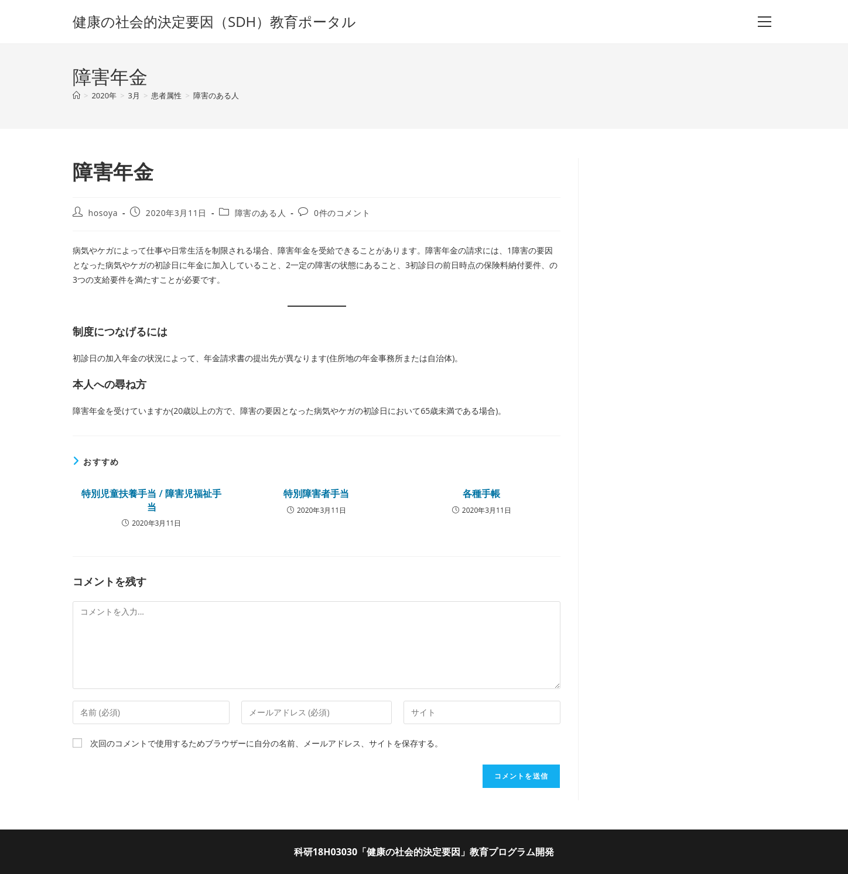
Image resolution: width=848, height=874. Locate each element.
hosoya (103, 212)
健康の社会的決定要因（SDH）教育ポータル (214, 21)
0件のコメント (342, 212)
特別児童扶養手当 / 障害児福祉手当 (151, 500)
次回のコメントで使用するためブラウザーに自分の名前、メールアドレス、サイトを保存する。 (266, 743)
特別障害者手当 (316, 493)
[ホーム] (76, 95)
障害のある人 (216, 95)
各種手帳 (481, 493)
